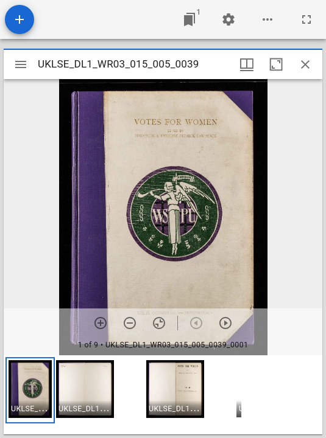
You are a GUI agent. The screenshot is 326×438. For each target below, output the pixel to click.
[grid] (163, 394)
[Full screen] (306, 19)
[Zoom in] (100, 323)
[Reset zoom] (159, 323)
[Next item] (225, 323)
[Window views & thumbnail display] (246, 64)
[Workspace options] (267, 19)
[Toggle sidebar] (20, 64)
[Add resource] (19, 19)
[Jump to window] (189, 19)
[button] (30, 390)
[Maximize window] (276, 64)
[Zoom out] (129, 323)
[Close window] (305, 64)
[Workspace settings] (228, 19)
